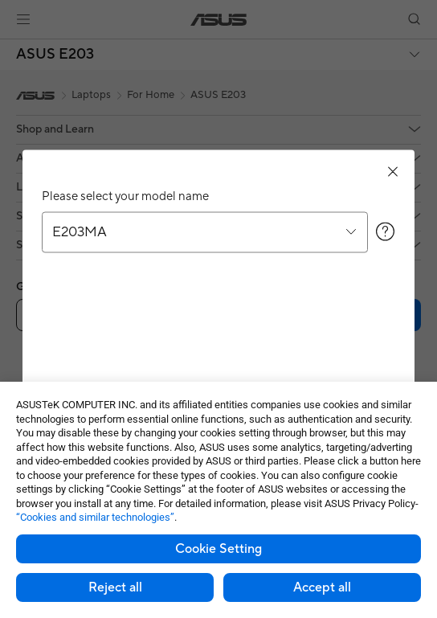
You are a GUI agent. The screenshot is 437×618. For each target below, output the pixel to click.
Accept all (322, 587)
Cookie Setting (218, 549)
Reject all (115, 587)
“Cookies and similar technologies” (95, 517)
